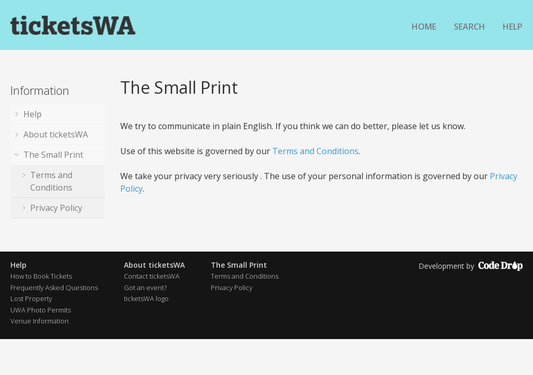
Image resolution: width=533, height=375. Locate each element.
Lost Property (31, 298)
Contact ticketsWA (152, 276)
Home (424, 26)
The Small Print (53, 154)
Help (513, 26)
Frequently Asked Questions (54, 287)
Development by (470, 266)
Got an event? (145, 287)
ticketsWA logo (146, 298)
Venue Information (39, 321)
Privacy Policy (56, 208)
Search (469, 26)
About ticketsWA (55, 134)
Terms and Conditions (51, 181)
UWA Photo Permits (40, 310)
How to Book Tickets (41, 276)
